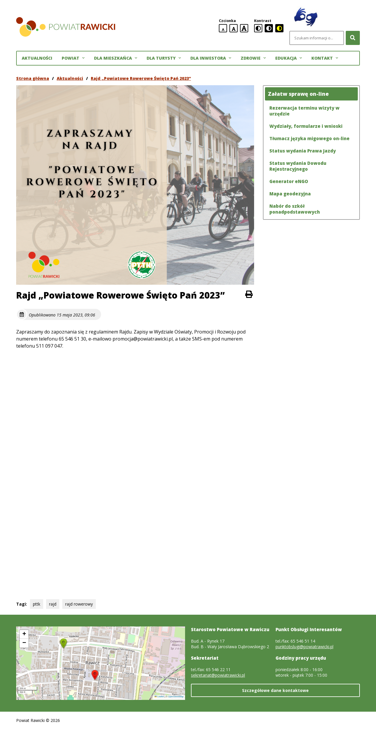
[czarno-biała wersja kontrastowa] (269, 28)
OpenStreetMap (176, 696)
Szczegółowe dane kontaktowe (275, 690)
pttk (36, 604)
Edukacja (288, 58)
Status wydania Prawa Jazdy (302, 151)
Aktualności (37, 58)
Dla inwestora (210, 58)
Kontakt (324, 58)
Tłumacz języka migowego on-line (309, 138)
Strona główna (32, 78)
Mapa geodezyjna (290, 194)
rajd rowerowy (79, 604)
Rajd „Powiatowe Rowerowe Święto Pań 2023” (141, 78)
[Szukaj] (353, 38)
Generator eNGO (288, 181)
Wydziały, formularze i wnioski (306, 126)
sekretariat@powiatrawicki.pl (218, 675)
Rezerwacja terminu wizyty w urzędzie (304, 111)
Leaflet (159, 696)
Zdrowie (253, 58)
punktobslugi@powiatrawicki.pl (304, 646)
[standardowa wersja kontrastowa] (258, 28)
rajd (52, 604)
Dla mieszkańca (115, 58)
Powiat (73, 58)
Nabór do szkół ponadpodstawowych (294, 209)
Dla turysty (164, 58)
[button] (95, 675)
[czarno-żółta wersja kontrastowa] (279, 28)
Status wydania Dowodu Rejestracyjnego (297, 166)
